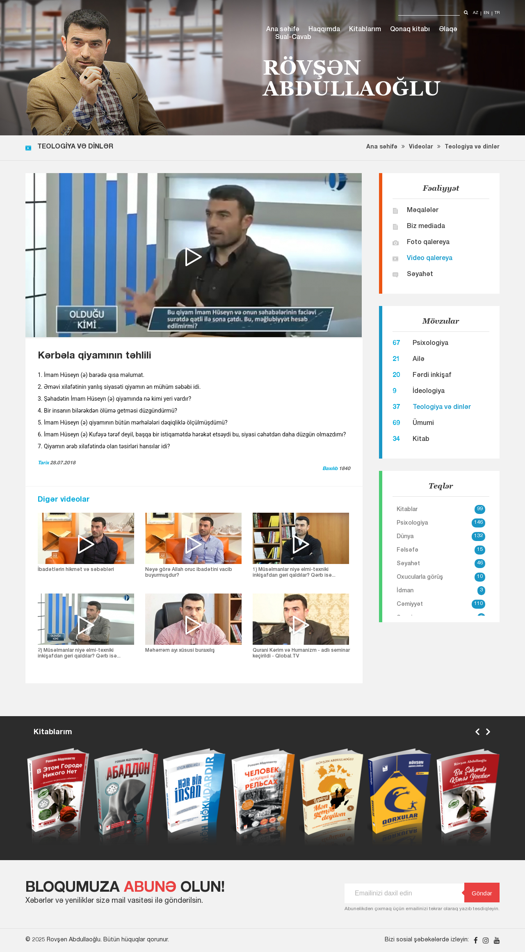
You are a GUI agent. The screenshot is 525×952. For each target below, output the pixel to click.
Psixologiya (430, 343)
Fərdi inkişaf (432, 375)
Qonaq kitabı (410, 30)
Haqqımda (324, 30)
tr (497, 13)
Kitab (421, 439)
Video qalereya (429, 259)
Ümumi (423, 423)
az (475, 13)
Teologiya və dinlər (472, 147)
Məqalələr (422, 211)
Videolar (421, 147)
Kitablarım (365, 30)
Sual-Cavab (293, 37)
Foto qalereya (428, 243)
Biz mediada (426, 227)
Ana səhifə (282, 30)
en (486, 13)
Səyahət (420, 275)
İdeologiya (429, 391)
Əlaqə (448, 30)
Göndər (478, 892)
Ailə (419, 359)
